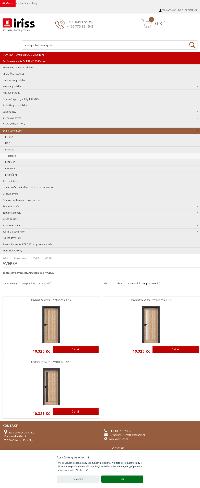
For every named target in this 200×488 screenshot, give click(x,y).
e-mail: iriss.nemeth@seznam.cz (127, 434)
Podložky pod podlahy (15, 105)
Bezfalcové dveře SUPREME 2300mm (24, 61)
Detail (75, 349)
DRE (7, 143)
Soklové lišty (9, 111)
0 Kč (160, 23)
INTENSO (10, 162)
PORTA (9, 136)
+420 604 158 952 (80, 21)
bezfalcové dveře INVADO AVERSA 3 (51, 362)
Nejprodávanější (148, 283)
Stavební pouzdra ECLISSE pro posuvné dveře (27, 244)
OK (122, 479)
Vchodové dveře (11, 225)
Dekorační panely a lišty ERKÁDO (21, 99)
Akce (117, 283)
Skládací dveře (10, 193)
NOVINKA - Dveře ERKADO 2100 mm (23, 54)
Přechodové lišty (12, 237)
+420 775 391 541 (80, 26)
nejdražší (45, 283)
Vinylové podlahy (12, 86)
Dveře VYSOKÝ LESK (14, 124)
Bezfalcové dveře (12, 130)
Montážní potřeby (12, 250)
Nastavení (78, 479)
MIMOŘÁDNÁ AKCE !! (14, 73)
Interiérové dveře (12, 118)
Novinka (130, 283)
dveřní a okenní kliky (14, 231)
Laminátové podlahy (14, 80)
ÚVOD (5, 258)
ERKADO (10, 168)
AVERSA (48, 258)
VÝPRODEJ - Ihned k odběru (18, 67)
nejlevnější (28, 283)
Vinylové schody (11, 92)
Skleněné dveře (11, 206)
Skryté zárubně (11, 219)
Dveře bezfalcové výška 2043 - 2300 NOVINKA (28, 187)
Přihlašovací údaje (172, 10)
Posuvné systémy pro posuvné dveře (23, 200)
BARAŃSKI (11, 174)
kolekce (12, 155)
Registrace (191, 10)
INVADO (9, 149)
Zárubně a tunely (12, 212)
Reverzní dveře (11, 181)
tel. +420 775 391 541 (121, 431)
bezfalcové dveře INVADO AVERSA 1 (151, 299)
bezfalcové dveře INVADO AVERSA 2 (51, 299)
